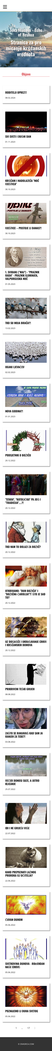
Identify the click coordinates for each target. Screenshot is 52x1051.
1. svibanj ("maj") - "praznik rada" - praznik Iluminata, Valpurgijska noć (22, 275)
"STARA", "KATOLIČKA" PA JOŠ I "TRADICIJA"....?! (23, 501)
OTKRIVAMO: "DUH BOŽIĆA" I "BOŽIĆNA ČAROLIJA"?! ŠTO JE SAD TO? (25, 594)
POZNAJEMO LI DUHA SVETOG (21, 1011)
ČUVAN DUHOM (14, 919)
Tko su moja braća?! (18, 323)
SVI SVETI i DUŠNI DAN (18, 136)
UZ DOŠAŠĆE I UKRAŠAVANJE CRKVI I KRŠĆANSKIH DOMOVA (25, 643)
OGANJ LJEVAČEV (14, 367)
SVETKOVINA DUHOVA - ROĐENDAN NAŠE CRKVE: (25, 965)
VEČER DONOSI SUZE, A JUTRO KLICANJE (22, 782)
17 (28, 1028)
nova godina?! (14, 411)
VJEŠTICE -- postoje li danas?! (23, 228)
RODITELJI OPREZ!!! (16, 92)
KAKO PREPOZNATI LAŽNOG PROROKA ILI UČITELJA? (20, 873)
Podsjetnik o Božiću (18, 455)
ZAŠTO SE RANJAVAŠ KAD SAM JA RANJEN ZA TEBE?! (24, 735)
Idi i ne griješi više (17, 828)
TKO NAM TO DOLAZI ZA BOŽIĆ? (23, 547)
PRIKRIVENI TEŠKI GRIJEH (20, 689)
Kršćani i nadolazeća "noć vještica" (22, 182)
